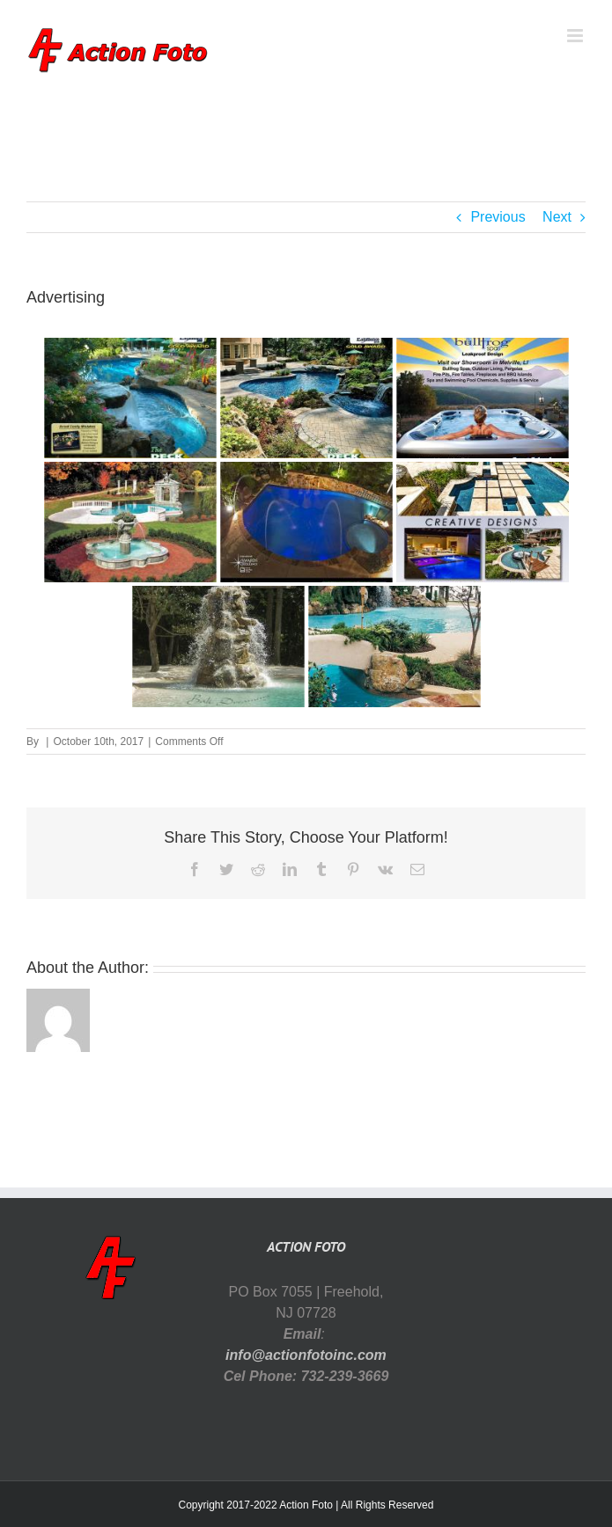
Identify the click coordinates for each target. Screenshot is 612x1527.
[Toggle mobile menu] (576, 35)
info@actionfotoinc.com (306, 1355)
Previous (497, 216)
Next (556, 216)
